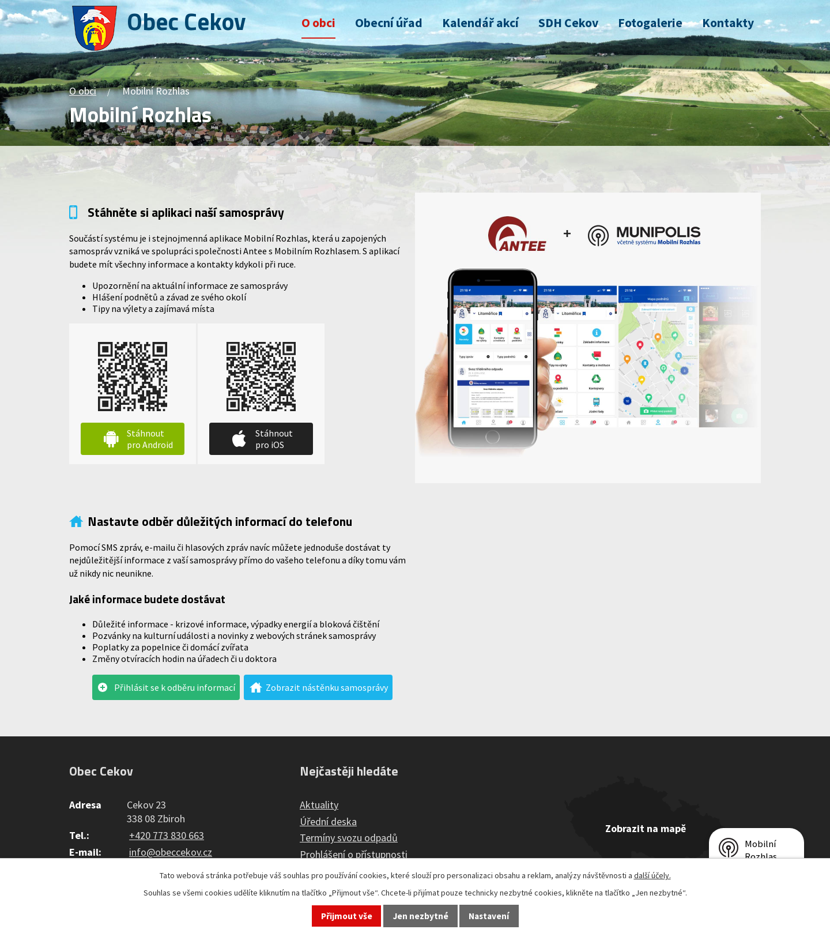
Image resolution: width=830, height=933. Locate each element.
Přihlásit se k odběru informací (174, 687)
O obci (318, 23)
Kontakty (728, 23)
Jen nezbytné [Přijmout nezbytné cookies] (420, 916)
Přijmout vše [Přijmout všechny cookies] (346, 916)
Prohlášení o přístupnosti (354, 854)
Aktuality (319, 804)
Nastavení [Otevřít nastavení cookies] (489, 916)
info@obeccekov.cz (170, 852)
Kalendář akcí (480, 23)
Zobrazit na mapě (645, 828)
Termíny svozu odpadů (349, 837)
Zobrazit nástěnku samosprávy (327, 687)
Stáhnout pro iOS (274, 438)
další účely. (652, 875)
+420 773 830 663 (166, 835)
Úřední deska (328, 821)
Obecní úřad (388, 23)
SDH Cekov (568, 23)
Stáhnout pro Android (150, 438)
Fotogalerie (650, 23)
